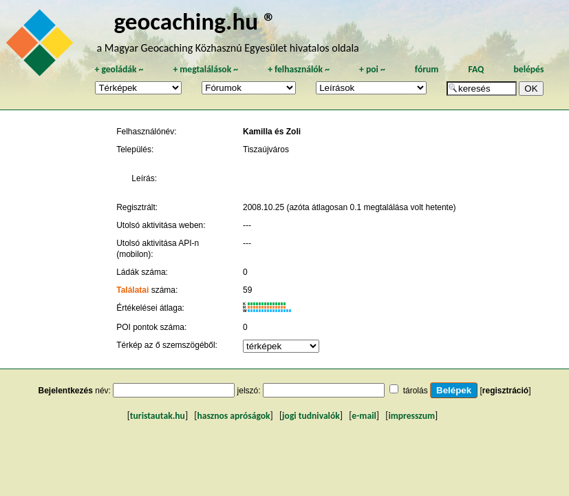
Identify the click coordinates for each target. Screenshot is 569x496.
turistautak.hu (157, 416)
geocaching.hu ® (195, 21)
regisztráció (505, 390)
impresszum (411, 416)
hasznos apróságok (233, 416)
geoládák (118, 69)
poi (372, 69)
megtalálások (205, 69)
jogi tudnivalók (311, 416)
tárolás (415, 390)
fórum (427, 69)
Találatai (132, 290)
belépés (529, 69)
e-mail (364, 416)
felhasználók (299, 69)
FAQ (476, 69)
